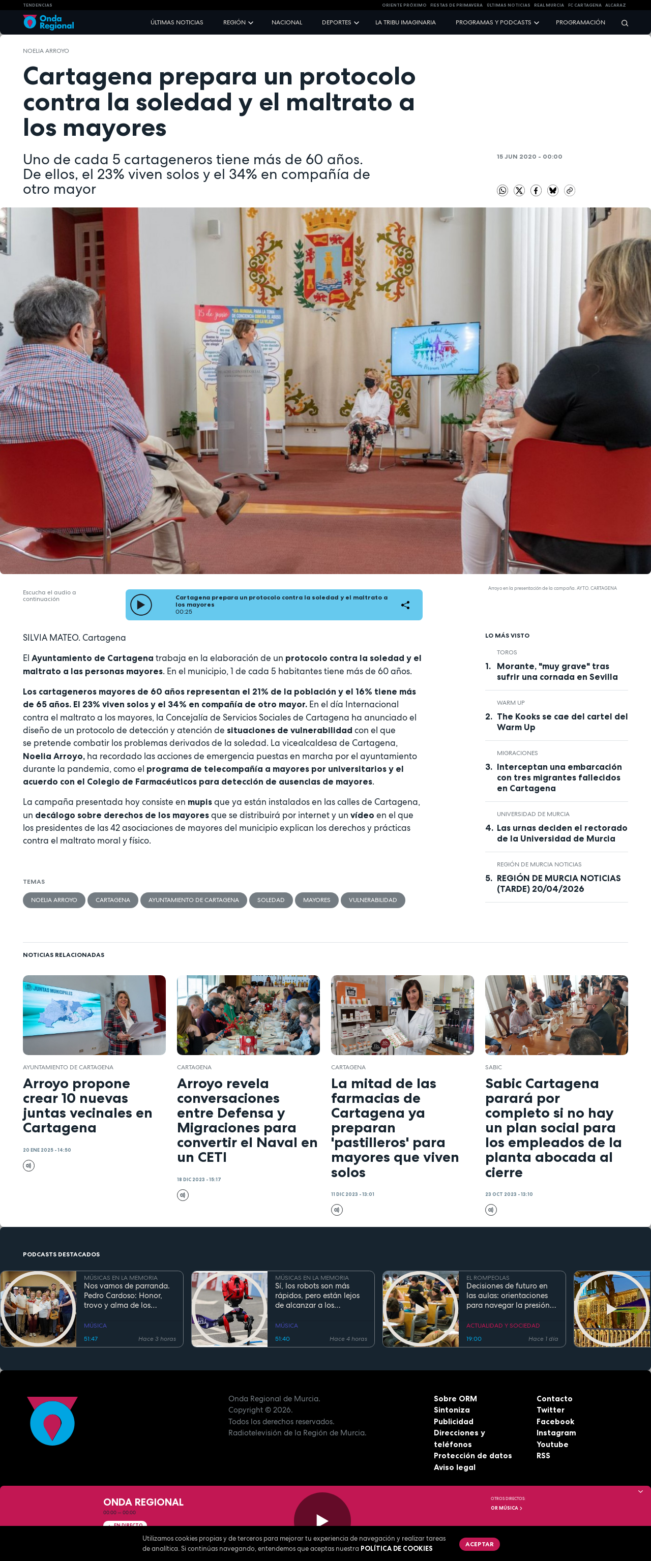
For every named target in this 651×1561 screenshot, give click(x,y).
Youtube (553, 1444)
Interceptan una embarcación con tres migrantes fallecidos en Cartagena (559, 777)
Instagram (556, 1432)
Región (234, 22)
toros (507, 652)
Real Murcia (549, 5)
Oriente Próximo (404, 5)
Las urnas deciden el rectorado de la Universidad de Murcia (562, 833)
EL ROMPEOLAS (488, 1278)
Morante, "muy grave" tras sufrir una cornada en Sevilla (557, 671)
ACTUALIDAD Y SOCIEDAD (503, 1326)
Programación (580, 22)
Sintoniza (452, 1410)
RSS (543, 1455)
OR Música (507, 1508)
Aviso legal (455, 1467)
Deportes (336, 22)
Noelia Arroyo (46, 51)
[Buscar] (621, 22)
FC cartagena (585, 5)
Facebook (555, 1421)
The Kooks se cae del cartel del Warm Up (562, 721)
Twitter (551, 1410)
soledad (271, 900)
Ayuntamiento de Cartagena (194, 900)
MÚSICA (95, 1326)
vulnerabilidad (373, 900)
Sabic (493, 1067)
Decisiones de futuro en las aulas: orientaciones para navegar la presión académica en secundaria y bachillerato (510, 1295)
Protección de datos (473, 1455)
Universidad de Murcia (533, 814)
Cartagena (113, 900)
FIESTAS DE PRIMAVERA (456, 5)
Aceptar (479, 1544)
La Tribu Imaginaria (405, 22)
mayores (317, 900)
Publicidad (454, 1421)
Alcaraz (615, 5)
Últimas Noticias (508, 5)
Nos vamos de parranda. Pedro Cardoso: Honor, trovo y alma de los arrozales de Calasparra (127, 1295)
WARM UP (511, 703)
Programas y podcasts (493, 22)
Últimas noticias (177, 22)
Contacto (555, 1398)
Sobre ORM (455, 1398)
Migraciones (517, 753)
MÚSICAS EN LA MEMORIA (121, 1278)
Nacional (287, 22)
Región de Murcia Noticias (539, 864)
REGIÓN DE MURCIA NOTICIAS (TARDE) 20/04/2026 (559, 883)
